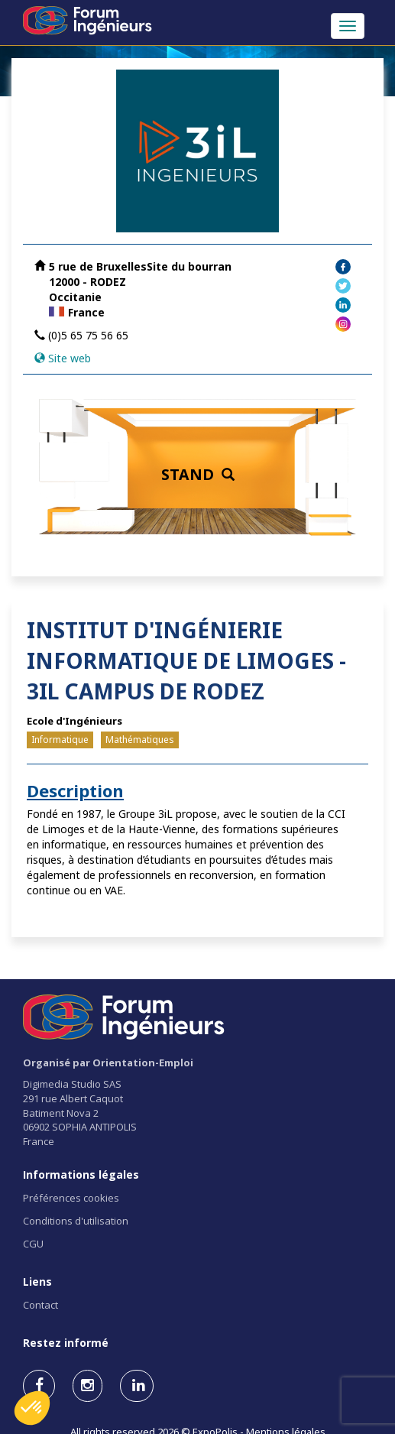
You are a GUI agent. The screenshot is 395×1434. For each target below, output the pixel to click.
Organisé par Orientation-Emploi (108, 1062)
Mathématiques (139, 739)
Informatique (60, 739)
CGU (33, 1244)
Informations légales (81, 1174)
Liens (37, 1281)
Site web (69, 358)
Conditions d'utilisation (75, 1221)
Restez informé (65, 1342)
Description (75, 790)
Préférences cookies (71, 1198)
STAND (198, 474)
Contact (40, 1305)
